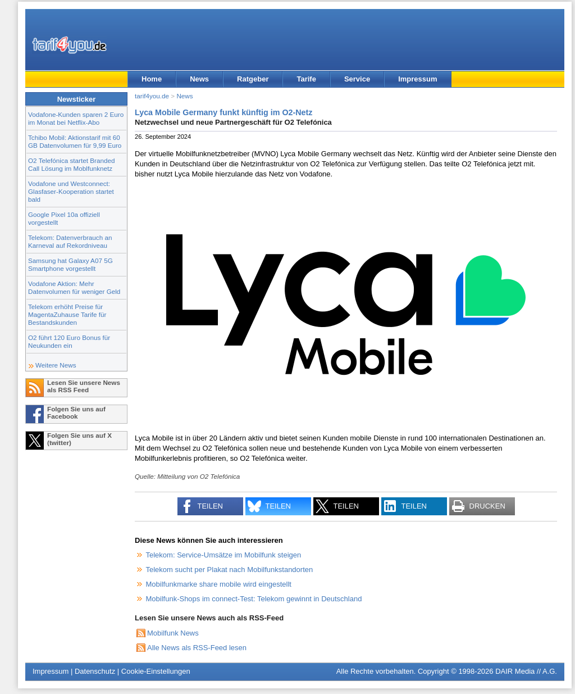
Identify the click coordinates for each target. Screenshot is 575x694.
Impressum (417, 79)
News (199, 79)
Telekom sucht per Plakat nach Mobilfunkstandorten (229, 569)
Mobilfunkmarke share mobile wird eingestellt (218, 584)
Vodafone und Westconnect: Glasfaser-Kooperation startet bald (71, 191)
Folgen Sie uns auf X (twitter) (79, 439)
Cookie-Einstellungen (155, 671)
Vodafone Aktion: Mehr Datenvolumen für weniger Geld (74, 287)
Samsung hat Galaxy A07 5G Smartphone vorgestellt (70, 264)
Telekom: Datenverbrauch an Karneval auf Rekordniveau (70, 241)
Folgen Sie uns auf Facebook (76, 412)
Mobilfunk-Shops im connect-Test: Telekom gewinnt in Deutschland (254, 599)
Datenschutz (95, 671)
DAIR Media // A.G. (526, 671)
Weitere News (55, 365)
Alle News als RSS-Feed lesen (197, 647)
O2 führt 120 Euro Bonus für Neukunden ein (69, 341)
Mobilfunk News (173, 633)
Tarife (306, 79)
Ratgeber (252, 79)
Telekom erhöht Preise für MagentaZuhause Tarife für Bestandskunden (67, 314)
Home (152, 79)
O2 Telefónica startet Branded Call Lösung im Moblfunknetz (71, 164)
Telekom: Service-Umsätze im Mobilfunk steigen (224, 555)
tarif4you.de (152, 95)
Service (357, 79)
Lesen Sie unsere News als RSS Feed (83, 386)
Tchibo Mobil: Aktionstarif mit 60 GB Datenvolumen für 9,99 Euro (74, 141)
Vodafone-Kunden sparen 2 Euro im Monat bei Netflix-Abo (76, 118)
